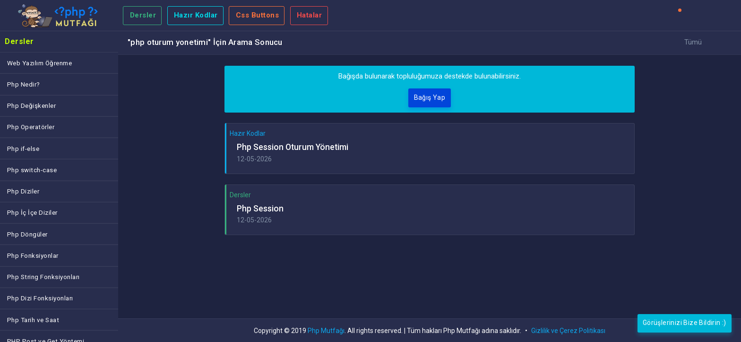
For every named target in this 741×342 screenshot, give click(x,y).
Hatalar (309, 15)
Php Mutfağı (326, 330)
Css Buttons (257, 15)
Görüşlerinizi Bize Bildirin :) (684, 322)
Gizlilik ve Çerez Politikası (568, 330)
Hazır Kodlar (196, 15)
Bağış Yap (430, 97)
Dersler (143, 15)
